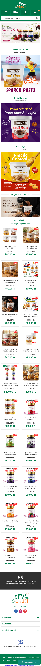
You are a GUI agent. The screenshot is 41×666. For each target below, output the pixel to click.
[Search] (20, 18)
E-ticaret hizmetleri (33, 653)
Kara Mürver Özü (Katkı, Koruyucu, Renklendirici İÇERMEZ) (31, 453)
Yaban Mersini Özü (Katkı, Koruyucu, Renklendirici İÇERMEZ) (31, 487)
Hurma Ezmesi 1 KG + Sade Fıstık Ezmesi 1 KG (31, 316)
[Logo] (20, 5)
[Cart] (35, 12)
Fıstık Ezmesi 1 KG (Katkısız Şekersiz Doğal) (31, 247)
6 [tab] (25, 43)
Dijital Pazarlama (15, 647)
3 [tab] (18, 43)
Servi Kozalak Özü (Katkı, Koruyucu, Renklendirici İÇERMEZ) (10, 453)
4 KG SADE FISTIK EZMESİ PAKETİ (31, 281)
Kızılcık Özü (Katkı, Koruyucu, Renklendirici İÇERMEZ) (31, 419)
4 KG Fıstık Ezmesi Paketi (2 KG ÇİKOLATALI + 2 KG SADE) (10, 247)
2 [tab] (15, 43)
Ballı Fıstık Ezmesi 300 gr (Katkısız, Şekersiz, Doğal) (31, 384)
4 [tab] (20, 43)
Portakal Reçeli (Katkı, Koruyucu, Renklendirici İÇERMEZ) (10, 522)
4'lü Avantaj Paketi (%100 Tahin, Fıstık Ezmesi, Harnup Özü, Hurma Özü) (10, 419)
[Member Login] (25, 12)
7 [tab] (28, 43)
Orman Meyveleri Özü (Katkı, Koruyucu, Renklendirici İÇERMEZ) (31, 522)
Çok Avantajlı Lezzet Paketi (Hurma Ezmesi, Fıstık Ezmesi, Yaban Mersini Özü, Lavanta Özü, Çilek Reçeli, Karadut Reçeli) (10, 384)
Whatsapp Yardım (29, 662)
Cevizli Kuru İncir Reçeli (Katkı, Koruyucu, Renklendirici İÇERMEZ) (10, 556)
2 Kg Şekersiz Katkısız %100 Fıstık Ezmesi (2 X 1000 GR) (31, 350)
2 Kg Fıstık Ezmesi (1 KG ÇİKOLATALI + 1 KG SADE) (10, 281)
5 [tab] (23, 43)
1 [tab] (12, 43)
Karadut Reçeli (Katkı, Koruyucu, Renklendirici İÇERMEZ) (10, 487)
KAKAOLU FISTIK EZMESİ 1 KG (10, 316)
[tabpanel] (20, 33)
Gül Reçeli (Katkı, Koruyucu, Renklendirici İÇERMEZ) (31, 556)
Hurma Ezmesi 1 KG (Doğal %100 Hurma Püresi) (10, 350)
